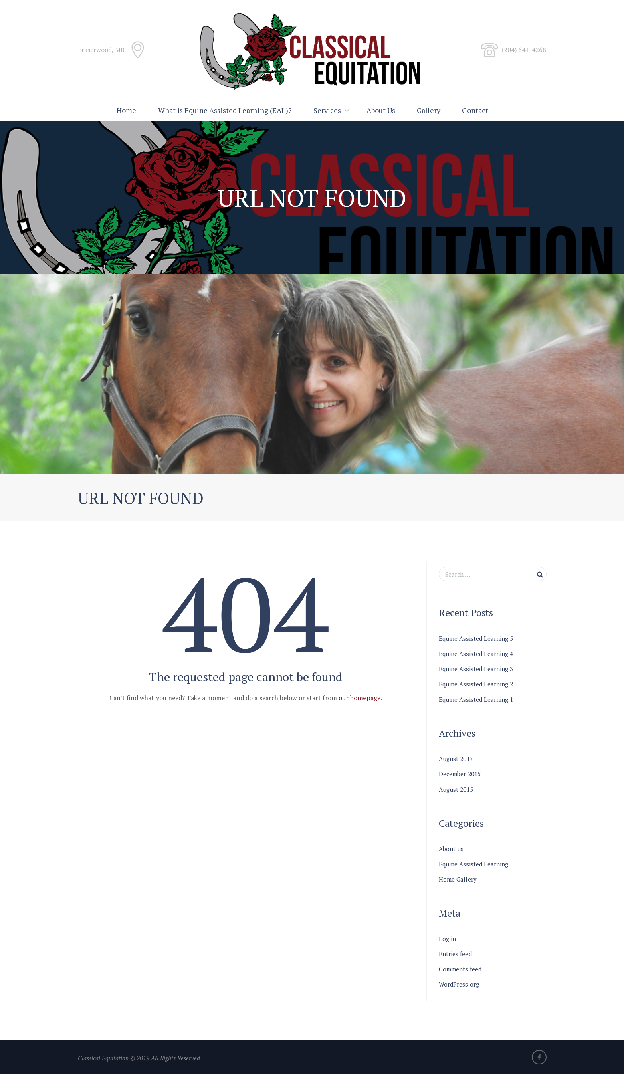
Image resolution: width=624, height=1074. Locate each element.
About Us (380, 110)
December (460, 774)
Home (126, 110)
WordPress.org (459, 984)
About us (451, 849)
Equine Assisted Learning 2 (476, 684)
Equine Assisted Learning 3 (476, 669)
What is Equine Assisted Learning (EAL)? (225, 110)
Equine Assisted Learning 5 (476, 638)
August (456, 759)
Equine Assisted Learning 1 (476, 699)
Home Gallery (458, 879)
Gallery (428, 110)
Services (327, 110)
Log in (447, 939)
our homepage (359, 697)
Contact (475, 110)
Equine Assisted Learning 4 (476, 654)
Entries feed (455, 954)
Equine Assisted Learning (473, 864)
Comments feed (460, 969)
